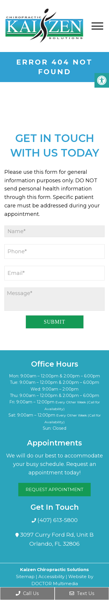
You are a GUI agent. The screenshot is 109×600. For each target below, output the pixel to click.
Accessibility (51, 576)
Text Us (81, 593)
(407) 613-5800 (57, 520)
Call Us (27, 593)
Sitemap (25, 576)
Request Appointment (54, 489)
